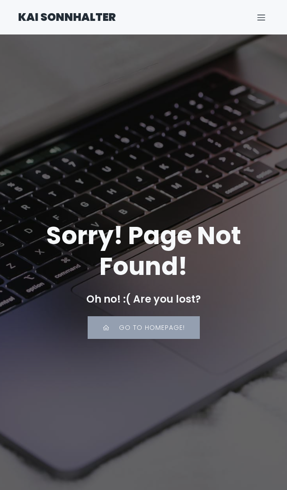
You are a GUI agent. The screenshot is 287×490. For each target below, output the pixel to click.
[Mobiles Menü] (261, 17)
